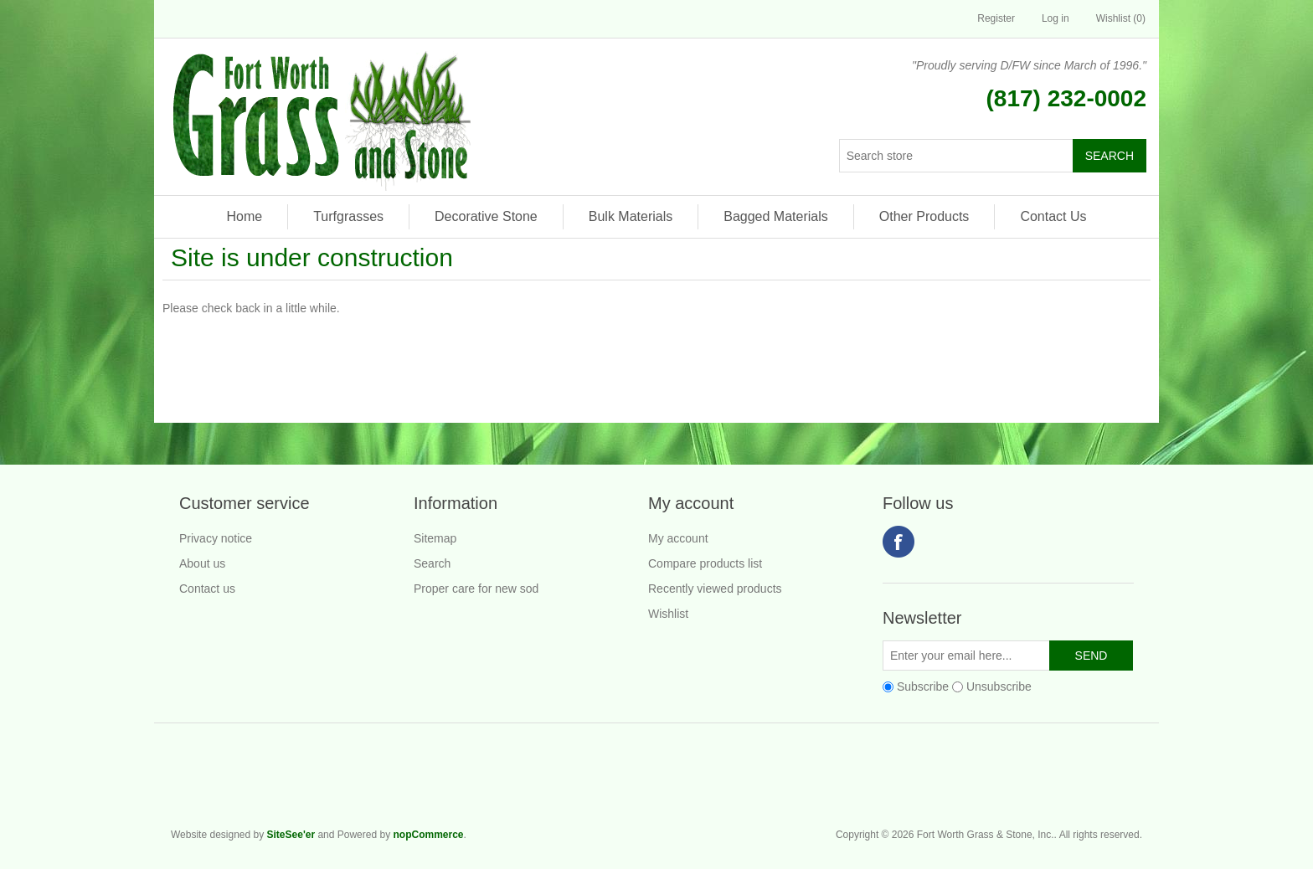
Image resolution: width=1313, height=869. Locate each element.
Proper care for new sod (476, 588)
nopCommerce (428, 835)
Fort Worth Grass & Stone (1133, 782)
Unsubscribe (999, 686)
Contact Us (1053, 216)
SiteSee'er (291, 835)
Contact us (207, 588)
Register (996, 18)
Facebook (898, 542)
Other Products (924, 216)
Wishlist (668, 613)
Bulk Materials (630, 216)
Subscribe (923, 686)
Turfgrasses (348, 216)
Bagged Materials (775, 216)
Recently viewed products (715, 588)
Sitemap (435, 538)
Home (244, 216)
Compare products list (705, 563)
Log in (1055, 18)
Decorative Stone (486, 216)
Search (432, 563)
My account (678, 538)
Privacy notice (215, 538)
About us (202, 563)
